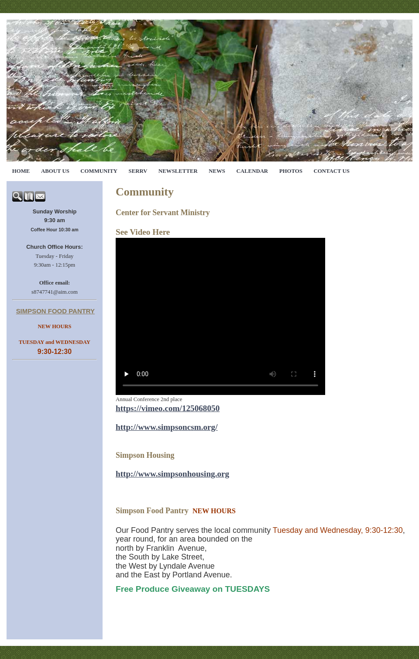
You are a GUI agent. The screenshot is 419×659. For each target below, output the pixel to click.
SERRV (138, 171)
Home (21, 171)
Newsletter (178, 171)
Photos (290, 171)
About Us (55, 171)
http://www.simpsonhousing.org (172, 473)
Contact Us (331, 171)
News (217, 171)
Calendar (252, 171)
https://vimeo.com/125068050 (168, 408)
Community (98, 171)
